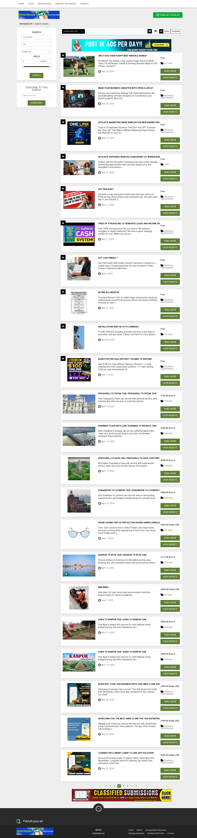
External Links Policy (156, 833)
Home (21, 4)
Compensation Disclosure (155, 830)
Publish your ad (168, 14)
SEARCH (36, 75)
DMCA (139, 830)
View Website (170, 77)
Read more (170, 71)
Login (31, 4)
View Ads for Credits (65, 4)
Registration (44, 4)
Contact (84, 4)
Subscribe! (36, 103)
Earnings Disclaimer (136, 833)
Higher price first (74, 31)
